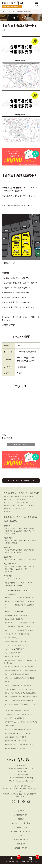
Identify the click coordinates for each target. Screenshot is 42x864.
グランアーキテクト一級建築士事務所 (17, 634)
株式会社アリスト (10, 611)
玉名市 (13, 528)
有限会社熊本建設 (30, 670)
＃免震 (11, 496)
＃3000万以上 (8, 511)
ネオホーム (8, 682)
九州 (22, 583)
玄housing (29, 630)
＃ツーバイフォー (9, 502)
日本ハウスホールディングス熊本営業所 (18, 685)
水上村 (32, 566)
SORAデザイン (10, 726)
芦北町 (26, 559)
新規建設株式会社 (27, 714)
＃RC (18, 502)
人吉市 (7, 566)
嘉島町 (32, 550)
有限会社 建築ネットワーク (14, 670)
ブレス (24, 619)
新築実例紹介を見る (21, 815)
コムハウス (29, 626)
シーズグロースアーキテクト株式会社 (17, 710)
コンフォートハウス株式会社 (14, 626)
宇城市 (13, 550)
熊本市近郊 (13, 521)
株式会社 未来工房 (20, 678)
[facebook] (18, 801)
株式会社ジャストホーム (13, 656)
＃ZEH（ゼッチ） (9, 499)
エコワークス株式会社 (16, 630)
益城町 (7, 553)
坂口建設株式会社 (30, 693)
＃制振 (17, 496)
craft (18, 345)
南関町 (26, 528)
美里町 (19, 550)
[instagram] (13, 801)
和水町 (32, 528)
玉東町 (19, 528)
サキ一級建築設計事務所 (13, 697)
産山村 (27, 540)
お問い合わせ (21, 844)
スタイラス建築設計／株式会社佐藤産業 (18, 729)
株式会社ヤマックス (11, 744)
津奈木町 (33, 559)
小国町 (21, 540)
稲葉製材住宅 (19, 649)
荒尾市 (7, 528)
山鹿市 (19, 531)
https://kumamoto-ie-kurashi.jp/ (22, 781)
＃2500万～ (25, 508)
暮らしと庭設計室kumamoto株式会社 (17, 674)
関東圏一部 (13, 583)
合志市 (32, 531)
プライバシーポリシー (21, 827)
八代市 (7, 559)
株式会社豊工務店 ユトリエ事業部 (16, 748)
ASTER (20, 611)
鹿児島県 (19, 585)
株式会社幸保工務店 (26, 744)
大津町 (7, 533)
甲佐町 (13, 553)
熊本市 (6, 521)
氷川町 (13, 559)
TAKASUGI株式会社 (24, 733)
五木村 (13, 569)
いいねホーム (9, 649)
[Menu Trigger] (37, 4)
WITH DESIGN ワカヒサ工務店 (16, 737)
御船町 (26, 550)
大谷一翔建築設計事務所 (13, 653)
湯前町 (26, 566)
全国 (5, 583)
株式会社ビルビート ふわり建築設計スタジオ (19, 623)
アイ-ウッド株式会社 (10, 594)
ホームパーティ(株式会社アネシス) (16, 645)
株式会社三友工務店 (30, 697)
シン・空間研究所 (10, 718)
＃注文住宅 (24, 502)
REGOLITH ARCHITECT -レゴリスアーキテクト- (21, 689)
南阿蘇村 (7, 543)
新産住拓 (21, 718)
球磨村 (26, 569)
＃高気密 (23, 496)
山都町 (19, 553)
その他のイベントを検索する (21, 480)
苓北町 (21, 578)
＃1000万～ (30, 505)
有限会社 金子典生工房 (12, 667)
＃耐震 (6, 496)
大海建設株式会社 (10, 733)
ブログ (21, 835)
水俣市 (19, 559)
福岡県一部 (9, 585)
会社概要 (21, 811)
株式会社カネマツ (27, 667)
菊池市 (26, 531)
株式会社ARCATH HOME (26, 601)
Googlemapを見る (21, 444)
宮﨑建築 (31, 678)
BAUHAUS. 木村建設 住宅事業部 (16, 615)
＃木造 (18, 499)
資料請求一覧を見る (21, 848)
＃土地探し (21, 505)
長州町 (13, 531)
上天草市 (7, 578)
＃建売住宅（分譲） (10, 505)
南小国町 (14, 540)
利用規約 (21, 819)
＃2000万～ (16, 508)
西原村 (14, 543)
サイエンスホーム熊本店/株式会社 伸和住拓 (19, 700)
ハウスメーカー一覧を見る (21, 823)
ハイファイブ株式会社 (12, 638)
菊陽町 (13, 533)
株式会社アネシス (10, 601)
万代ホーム (8, 678)
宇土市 (7, 550)
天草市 (14, 578)
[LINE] (23, 801)
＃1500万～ (7, 508)
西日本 (30, 583)
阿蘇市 (7, 540)
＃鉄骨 (24, 499)
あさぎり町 (8, 572)
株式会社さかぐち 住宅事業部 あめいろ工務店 (19, 597)
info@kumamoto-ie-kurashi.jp (23, 778)
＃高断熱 (30, 496)
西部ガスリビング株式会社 (13, 693)
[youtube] (28, 801)
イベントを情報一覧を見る (21, 840)
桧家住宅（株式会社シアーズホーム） (17, 641)
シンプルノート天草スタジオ (27, 722)
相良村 (7, 569)
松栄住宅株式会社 (10, 722)
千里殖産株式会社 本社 (12, 714)
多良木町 (19, 566)
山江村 (19, 569)
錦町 (12, 566)
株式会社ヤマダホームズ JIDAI (15, 741)
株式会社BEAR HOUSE (12, 619)
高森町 (34, 540)
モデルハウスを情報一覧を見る (21, 831)
